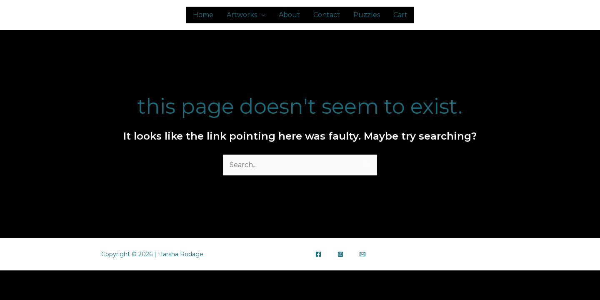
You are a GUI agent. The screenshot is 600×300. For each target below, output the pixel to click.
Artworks (242, 15)
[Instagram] (340, 254)
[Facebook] (318, 254)
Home (203, 15)
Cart (400, 15)
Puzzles (366, 15)
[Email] (362, 254)
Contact (326, 15)
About (289, 15)
